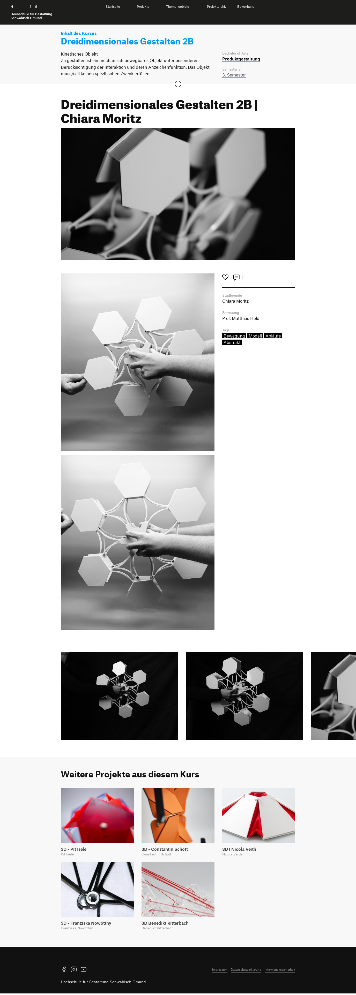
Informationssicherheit (280, 971)
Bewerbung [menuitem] (245, 7)
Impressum (219, 971)
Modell (255, 337)
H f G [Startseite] (31, 12)
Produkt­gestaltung (241, 59)
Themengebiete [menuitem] (177, 7)
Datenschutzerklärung (246, 971)
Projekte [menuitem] (143, 7)
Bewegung (234, 337)
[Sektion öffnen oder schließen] (178, 85)
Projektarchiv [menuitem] (216, 7)
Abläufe (273, 337)
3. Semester (234, 75)
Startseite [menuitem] (113, 7)
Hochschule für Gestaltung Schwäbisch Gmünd (103, 983)
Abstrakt (232, 344)
